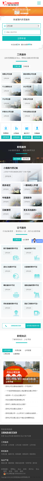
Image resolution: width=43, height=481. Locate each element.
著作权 (35, 463)
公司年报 (33, 445)
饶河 (21, 471)
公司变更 (11, 445)
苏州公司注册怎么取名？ (14, 409)
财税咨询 (25, 454)
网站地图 (18, 479)
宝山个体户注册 (25, 436)
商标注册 (4, 463)
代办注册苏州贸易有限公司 (15, 400)
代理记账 (4, 454)
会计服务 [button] (17, 159)
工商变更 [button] (26, 66)
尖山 (19, 469)
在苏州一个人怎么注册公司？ (16, 395)
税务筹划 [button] (26, 159)
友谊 (10, 471)
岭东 (24, 469)
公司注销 (18, 445)
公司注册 (4, 445)
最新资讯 (17, 436)
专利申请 (28, 463)
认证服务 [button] (26, 239)
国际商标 (11, 463)
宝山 (37, 469)
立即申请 (21, 38)
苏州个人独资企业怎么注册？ (16, 404)
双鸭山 (13, 469)
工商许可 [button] (17, 239)
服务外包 (11, 454)
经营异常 (25, 445)
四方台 (31, 469)
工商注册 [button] (17, 66)
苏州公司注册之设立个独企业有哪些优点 (20, 418)
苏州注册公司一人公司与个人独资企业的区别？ (22, 413)
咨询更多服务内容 (33, 326)
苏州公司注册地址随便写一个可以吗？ (19, 386)
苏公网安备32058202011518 (14, 474)
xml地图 (12, 479)
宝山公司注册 (9, 436)
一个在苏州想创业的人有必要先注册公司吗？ (22, 391)
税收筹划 (33, 454)
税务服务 (18, 454)
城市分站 (7, 479)
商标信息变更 (19, 463)
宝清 (16, 471)
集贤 (5, 471)
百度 (2, 436)
